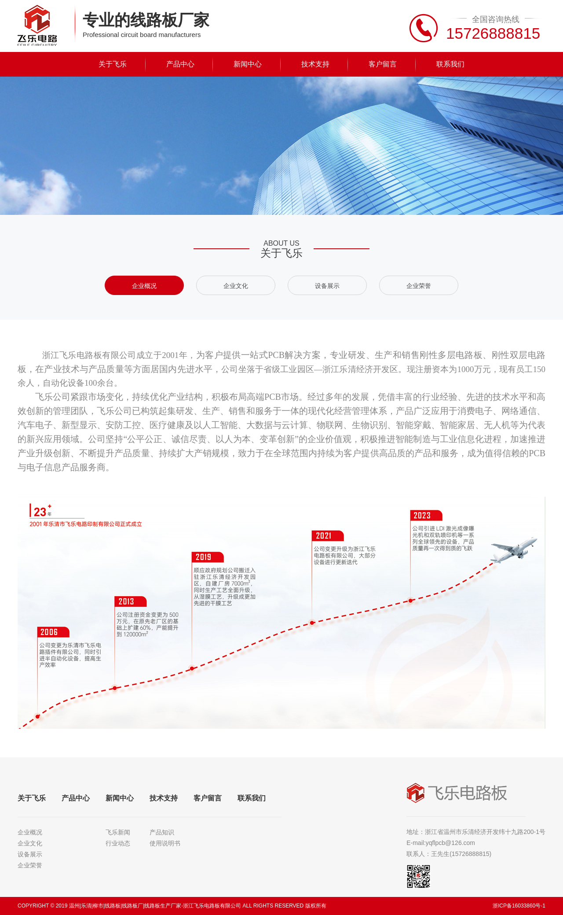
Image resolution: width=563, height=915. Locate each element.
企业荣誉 (418, 285)
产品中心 (180, 64)
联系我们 (450, 64)
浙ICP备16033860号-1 (519, 906)
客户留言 (383, 64)
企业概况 (144, 285)
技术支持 (315, 64)
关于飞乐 (113, 64)
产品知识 (162, 832)
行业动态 (118, 843)
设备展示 (327, 285)
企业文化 (235, 285)
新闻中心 (248, 64)
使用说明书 (165, 843)
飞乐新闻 (118, 832)
